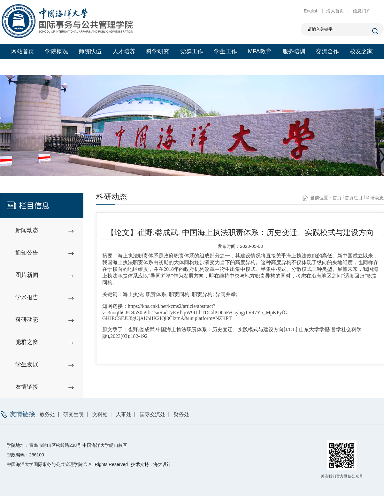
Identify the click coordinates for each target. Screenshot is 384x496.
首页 (337, 197)
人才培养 (123, 51)
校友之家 (361, 51)
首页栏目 (354, 197)
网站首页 (22, 51)
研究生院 (73, 414)
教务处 (47, 414)
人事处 (123, 414)
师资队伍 (90, 51)
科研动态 (375, 197)
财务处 (181, 414)
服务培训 (293, 51)
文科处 (100, 414)
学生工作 (225, 51)
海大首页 (335, 10)
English (311, 10)
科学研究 (157, 51)
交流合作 (327, 51)
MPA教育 (260, 51)
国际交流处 (152, 414)
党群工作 (191, 51)
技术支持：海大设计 (151, 464)
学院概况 (56, 51)
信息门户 (362, 10)
